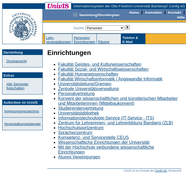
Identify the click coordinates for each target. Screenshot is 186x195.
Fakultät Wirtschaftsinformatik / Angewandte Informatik (110, 79)
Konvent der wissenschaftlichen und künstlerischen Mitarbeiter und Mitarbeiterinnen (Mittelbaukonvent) (118, 101)
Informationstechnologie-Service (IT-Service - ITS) (106, 118)
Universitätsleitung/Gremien (84, 84)
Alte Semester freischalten (17, 86)
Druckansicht (16, 61)
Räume (103, 42)
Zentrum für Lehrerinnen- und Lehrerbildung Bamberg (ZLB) (115, 123)
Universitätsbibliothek (78, 113)
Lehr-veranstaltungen (58, 40)
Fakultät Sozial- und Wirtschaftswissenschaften (103, 69)
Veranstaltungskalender (22, 124)
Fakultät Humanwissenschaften (88, 74)
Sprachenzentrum (75, 132)
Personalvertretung (76, 93)
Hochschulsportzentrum (81, 127)
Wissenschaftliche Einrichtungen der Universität (104, 142)
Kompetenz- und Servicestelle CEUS (93, 137)
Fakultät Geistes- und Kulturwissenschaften (99, 64)
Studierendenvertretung (80, 108)
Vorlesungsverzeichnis (21, 111)
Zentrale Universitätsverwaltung (88, 88)
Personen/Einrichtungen (84, 40)
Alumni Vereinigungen (79, 157)
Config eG (161, 170)
